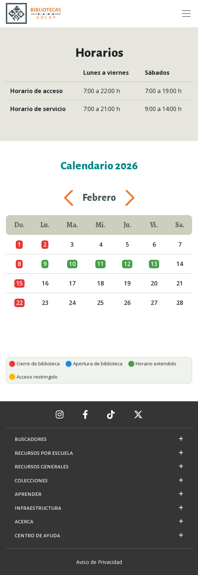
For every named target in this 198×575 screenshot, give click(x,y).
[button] (77, 198)
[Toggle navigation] (184, 13)
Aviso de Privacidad (99, 562)
